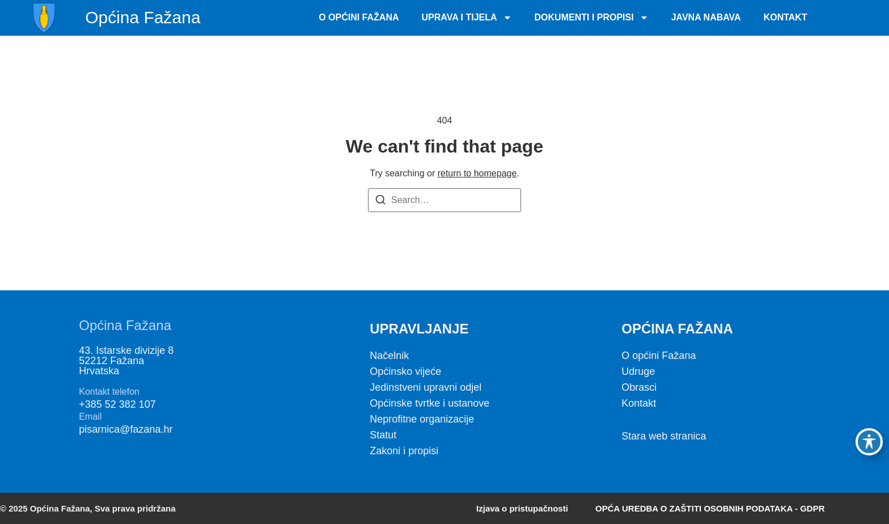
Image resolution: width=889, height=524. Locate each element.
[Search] (380, 201)
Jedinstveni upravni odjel (425, 387)
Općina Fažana (142, 17)
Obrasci (639, 387)
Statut (383, 435)
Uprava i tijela (467, 17)
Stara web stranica (663, 436)
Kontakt (785, 17)
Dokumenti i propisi (592, 17)
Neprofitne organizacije (422, 419)
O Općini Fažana (359, 17)
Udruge (638, 371)
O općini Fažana (658, 355)
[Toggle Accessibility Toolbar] (869, 441)
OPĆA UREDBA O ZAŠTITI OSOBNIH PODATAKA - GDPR (709, 508)
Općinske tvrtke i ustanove (429, 403)
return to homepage (477, 173)
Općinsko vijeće (405, 371)
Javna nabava (706, 17)
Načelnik (389, 355)
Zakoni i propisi (404, 451)
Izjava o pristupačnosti (522, 508)
